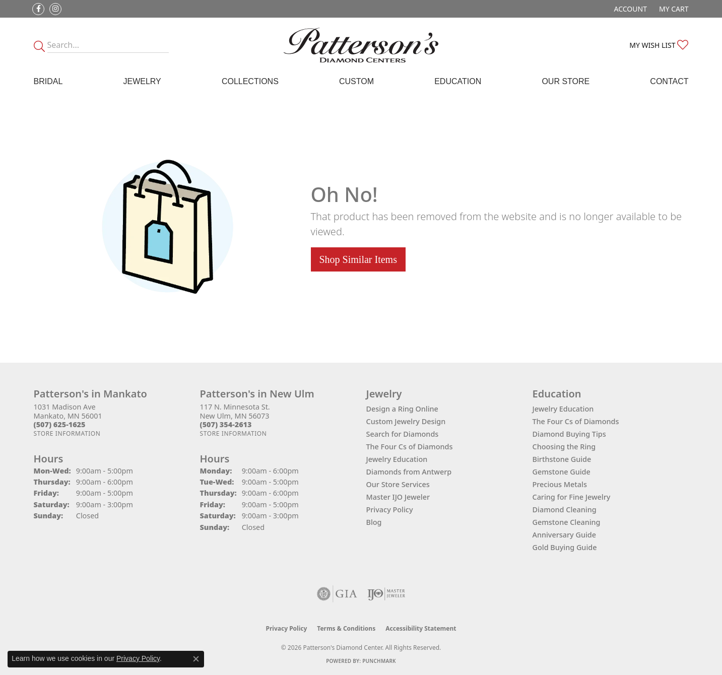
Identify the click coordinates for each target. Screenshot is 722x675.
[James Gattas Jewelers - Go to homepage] (361, 45)
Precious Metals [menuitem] (560, 484)
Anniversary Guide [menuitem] (565, 534)
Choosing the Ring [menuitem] (564, 446)
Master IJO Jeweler (398, 497)
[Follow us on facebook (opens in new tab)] (38, 9)
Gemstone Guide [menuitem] (561, 472)
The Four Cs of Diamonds (409, 446)
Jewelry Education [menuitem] (563, 409)
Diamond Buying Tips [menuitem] (569, 434)
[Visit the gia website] (337, 593)
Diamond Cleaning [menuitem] (565, 509)
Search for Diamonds (402, 434)
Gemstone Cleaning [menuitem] (567, 522)
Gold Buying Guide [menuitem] (565, 547)
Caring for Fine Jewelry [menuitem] (572, 497)
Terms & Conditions (346, 628)
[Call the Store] (60, 424)
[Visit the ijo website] (386, 593)
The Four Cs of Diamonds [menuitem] (576, 421)
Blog (374, 522)
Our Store (565, 81)
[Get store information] (67, 433)
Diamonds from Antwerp (409, 472)
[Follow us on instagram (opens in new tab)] (55, 9)
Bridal (48, 81)
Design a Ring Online (402, 409)
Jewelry (142, 81)
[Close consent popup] (196, 659)
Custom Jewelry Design (406, 421)
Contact (669, 81)
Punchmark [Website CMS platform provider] (379, 660)
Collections (250, 81)
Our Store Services (398, 484)
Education (457, 81)
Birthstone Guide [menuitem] (562, 459)
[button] (629, 9)
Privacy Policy (389, 509)
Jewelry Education (397, 459)
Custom (356, 81)
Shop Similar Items (358, 259)
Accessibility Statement (420, 628)
